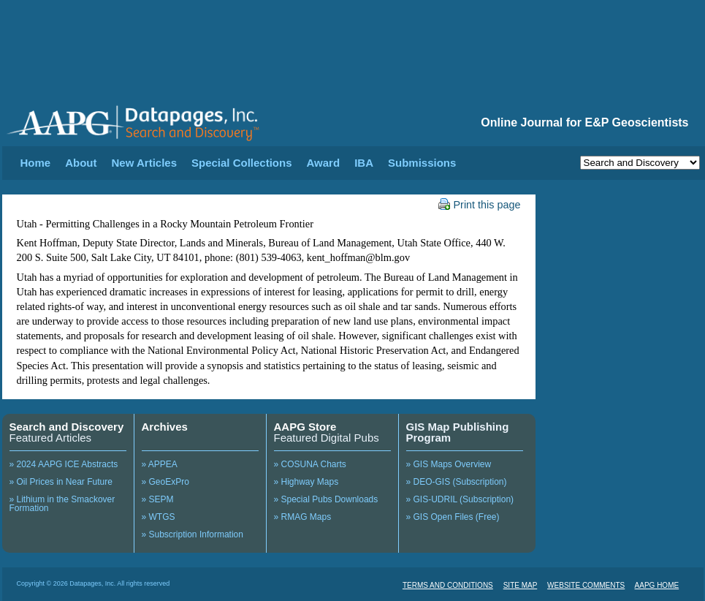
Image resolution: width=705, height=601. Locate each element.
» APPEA (160, 464)
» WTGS (158, 517)
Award (323, 162)
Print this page (479, 205)
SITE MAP (520, 585)
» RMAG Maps (303, 517)
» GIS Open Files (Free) (453, 517)
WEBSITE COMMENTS (586, 585)
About (80, 162)
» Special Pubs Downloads (326, 499)
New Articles (144, 162)
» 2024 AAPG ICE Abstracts (63, 464)
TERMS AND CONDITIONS (448, 585)
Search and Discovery (66, 426)
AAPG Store (305, 426)
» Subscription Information (192, 534)
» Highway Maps (306, 482)
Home (35, 162)
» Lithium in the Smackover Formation (62, 503)
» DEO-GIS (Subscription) (456, 482)
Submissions (422, 162)
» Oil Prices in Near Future (61, 482)
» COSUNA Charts (310, 464)
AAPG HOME (657, 585)
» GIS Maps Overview (449, 464)
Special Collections (241, 162)
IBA (363, 162)
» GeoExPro (165, 482)
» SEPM (158, 499)
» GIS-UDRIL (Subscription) (460, 499)
